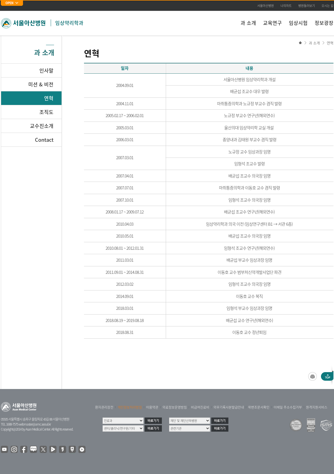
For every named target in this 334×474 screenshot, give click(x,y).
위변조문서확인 (258, 407)
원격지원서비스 (316, 407)
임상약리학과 (69, 23)
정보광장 (324, 23)
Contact (44, 139)
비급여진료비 (200, 407)
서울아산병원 (265, 5)
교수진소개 (41, 126)
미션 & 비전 (40, 84)
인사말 (46, 70)
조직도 (46, 112)
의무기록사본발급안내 (228, 407)
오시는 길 (327, 5)
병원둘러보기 (306, 5)
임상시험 (298, 23)
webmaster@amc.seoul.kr (35, 424)
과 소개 (248, 23)
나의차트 (286, 5)
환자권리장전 (104, 407)
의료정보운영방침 (174, 407)
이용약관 (152, 407)
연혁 (330, 43)
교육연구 (272, 23)
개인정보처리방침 (130, 407)
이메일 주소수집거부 (288, 407)
